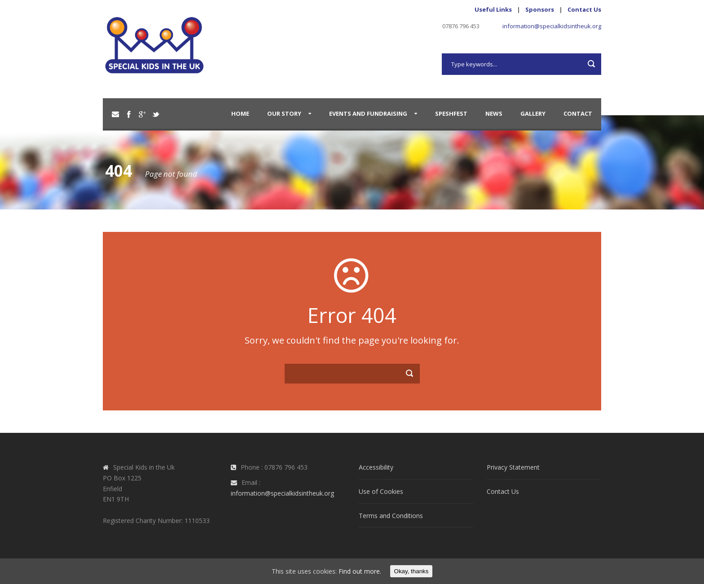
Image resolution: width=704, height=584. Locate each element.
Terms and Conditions (391, 515)
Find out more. (360, 571)
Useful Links (493, 9)
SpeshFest (451, 113)
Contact (577, 113)
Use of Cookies (381, 491)
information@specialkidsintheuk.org (551, 26)
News (493, 113)
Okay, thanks (411, 571)
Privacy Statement (513, 467)
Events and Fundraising (368, 113)
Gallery (533, 113)
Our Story (284, 113)
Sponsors (539, 9)
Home (240, 113)
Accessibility (376, 467)
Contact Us (584, 9)
